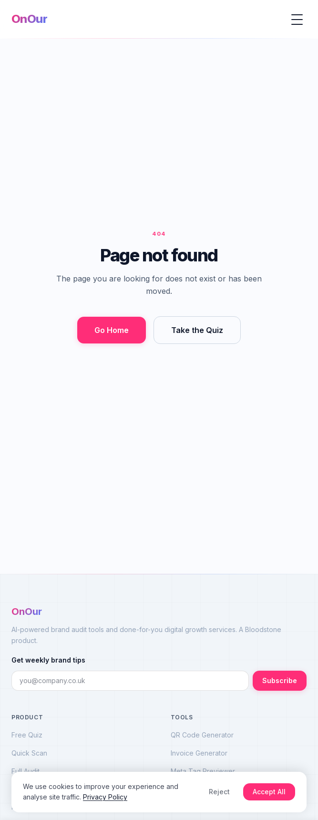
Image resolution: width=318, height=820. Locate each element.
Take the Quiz (197, 330)
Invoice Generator (199, 753)
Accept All (269, 792)
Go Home (111, 330)
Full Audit (25, 771)
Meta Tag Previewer (203, 771)
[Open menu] (297, 19)
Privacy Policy (105, 797)
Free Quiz (26, 735)
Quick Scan (29, 753)
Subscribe (279, 680)
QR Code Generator (202, 735)
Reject (219, 792)
